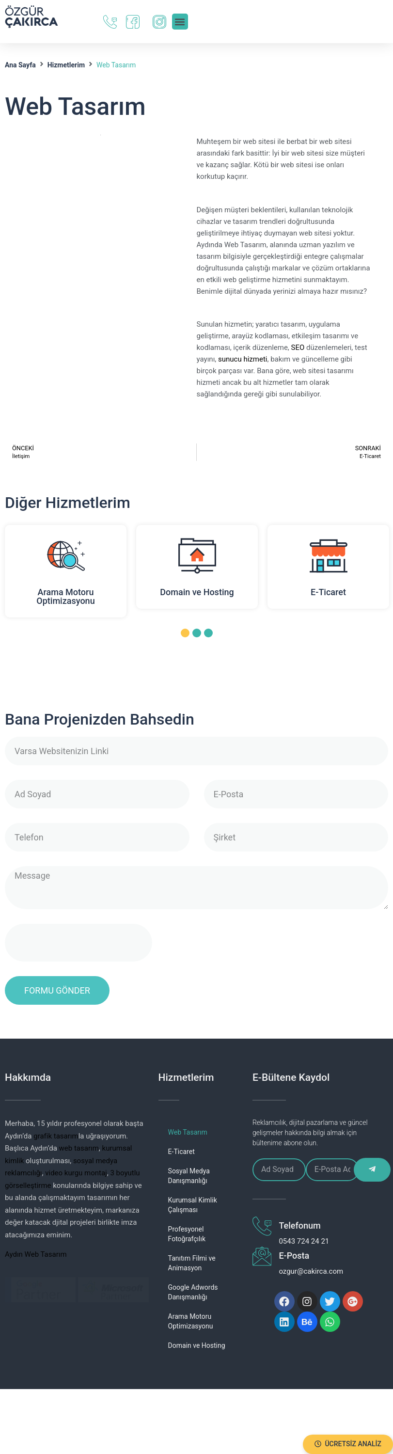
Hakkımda (28, 1077)
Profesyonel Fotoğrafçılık (186, 1234)
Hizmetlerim (66, 65)
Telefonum (296, 1225)
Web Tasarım (187, 1132)
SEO (298, 347)
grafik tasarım (55, 1136)
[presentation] (78, 943)
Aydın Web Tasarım (36, 1254)
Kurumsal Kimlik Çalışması (192, 1205)
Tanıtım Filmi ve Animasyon (192, 1263)
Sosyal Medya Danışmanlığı (189, 1176)
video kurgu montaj (76, 1173)
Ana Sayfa (20, 65)
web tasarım (79, 1148)
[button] (348, 1444)
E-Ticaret (328, 592)
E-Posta (290, 1255)
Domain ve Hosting (197, 592)
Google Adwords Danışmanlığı (193, 1292)
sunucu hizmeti (242, 359)
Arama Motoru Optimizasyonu (65, 596)
